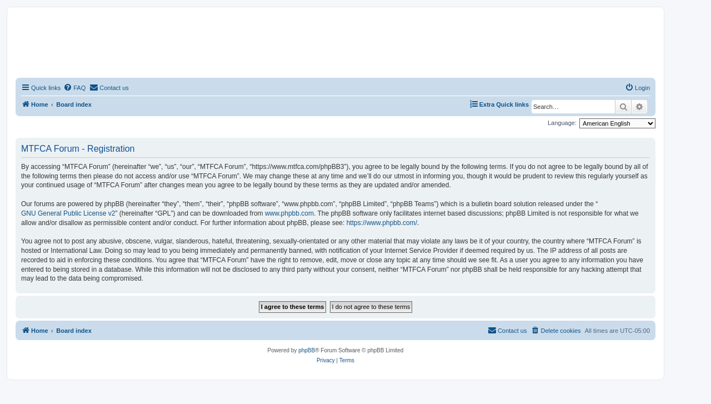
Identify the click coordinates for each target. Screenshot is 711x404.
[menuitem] (74, 87)
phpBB (306, 350)
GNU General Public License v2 (68, 213)
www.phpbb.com (289, 213)
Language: (562, 122)
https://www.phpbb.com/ (382, 223)
